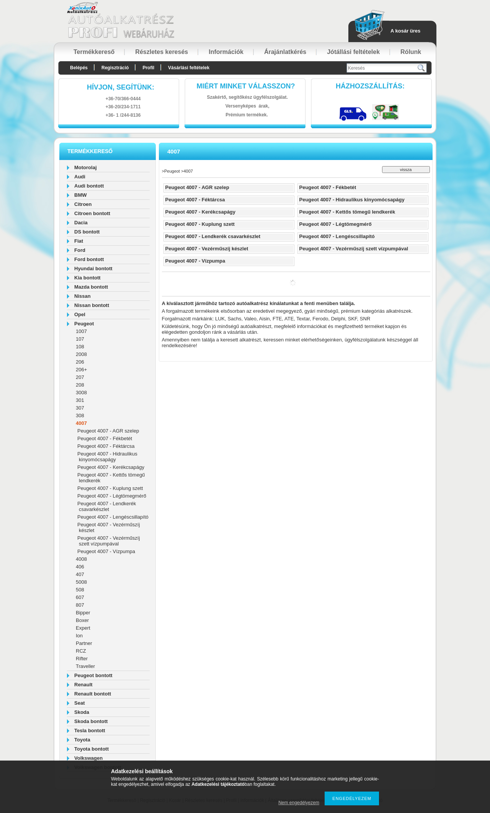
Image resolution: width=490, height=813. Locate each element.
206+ (81, 369)
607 (80, 597)
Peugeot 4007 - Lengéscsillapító (113, 517)
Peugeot (84, 324)
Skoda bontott (91, 721)
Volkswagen (88, 758)
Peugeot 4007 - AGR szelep (108, 431)
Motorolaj (85, 167)
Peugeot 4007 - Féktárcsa (106, 446)
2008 (81, 354)
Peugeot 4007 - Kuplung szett (110, 488)
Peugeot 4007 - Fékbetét (104, 438)
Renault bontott (92, 694)
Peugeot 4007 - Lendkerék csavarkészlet (106, 506)
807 (80, 605)
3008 (81, 392)
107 (80, 339)
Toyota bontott (91, 749)
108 (80, 346)
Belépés (79, 67)
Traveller (85, 666)
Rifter (82, 658)
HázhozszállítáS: (370, 86)
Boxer (82, 620)
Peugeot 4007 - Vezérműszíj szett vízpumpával (108, 541)
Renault (83, 684)
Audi (79, 177)
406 (80, 567)
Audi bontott (89, 186)
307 (80, 408)
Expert (83, 628)
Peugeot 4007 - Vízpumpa (106, 551)
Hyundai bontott (93, 268)
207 (80, 377)
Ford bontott (89, 259)
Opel (79, 314)
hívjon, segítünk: (120, 87)
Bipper (83, 612)
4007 (81, 423)
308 (80, 415)
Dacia (81, 222)
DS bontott (87, 232)
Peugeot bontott (93, 675)
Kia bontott (87, 278)
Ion (79, 635)
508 (80, 590)
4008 (81, 559)
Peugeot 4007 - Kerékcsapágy (110, 467)
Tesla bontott (89, 730)
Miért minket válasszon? (246, 86)
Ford (79, 250)
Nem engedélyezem (298, 802)
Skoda (81, 712)
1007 (81, 331)
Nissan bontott (91, 305)
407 (80, 574)
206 (80, 362)
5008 (81, 582)
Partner (84, 643)
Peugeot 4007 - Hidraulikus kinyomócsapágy (107, 456)
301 (80, 400)
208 (80, 385)
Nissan (82, 296)
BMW (80, 195)
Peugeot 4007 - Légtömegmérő (111, 496)
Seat (79, 703)
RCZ (81, 651)
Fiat (78, 241)
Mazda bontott (91, 287)
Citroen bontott (92, 213)
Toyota (82, 740)
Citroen (83, 204)
